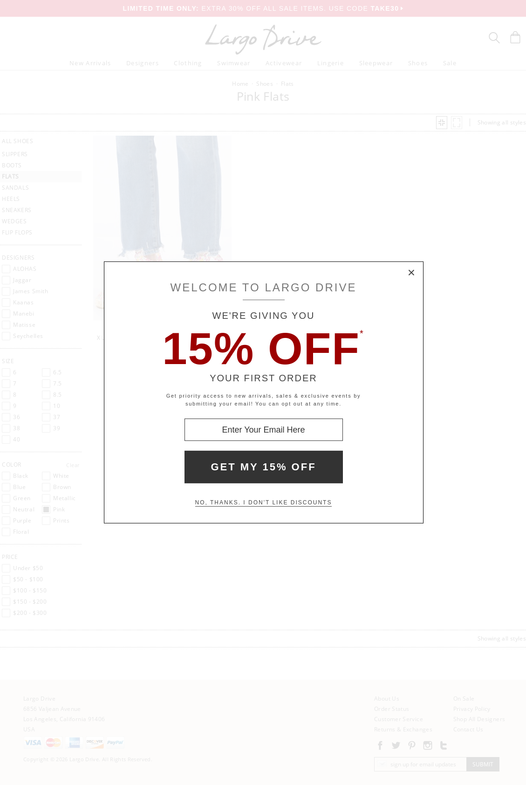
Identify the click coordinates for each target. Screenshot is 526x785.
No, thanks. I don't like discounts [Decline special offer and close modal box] (263, 502)
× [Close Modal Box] (412, 273)
